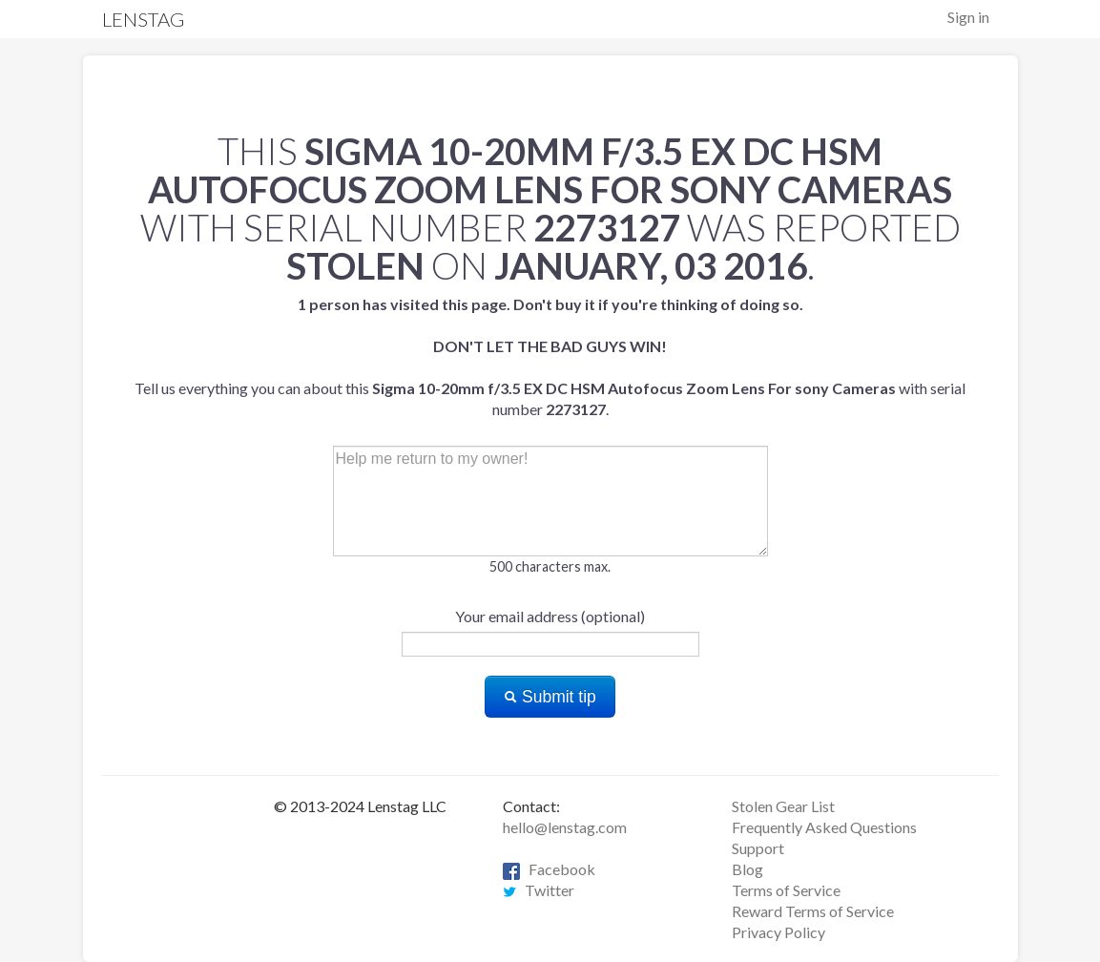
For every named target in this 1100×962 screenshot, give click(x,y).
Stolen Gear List (783, 806)
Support (758, 848)
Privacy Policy (778, 932)
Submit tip (550, 696)
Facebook (549, 869)
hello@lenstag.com (565, 827)
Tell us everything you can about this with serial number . (550, 356)
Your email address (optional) (550, 616)
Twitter (538, 890)
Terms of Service (786, 890)
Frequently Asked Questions (824, 827)
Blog (747, 869)
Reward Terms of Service (813, 911)
